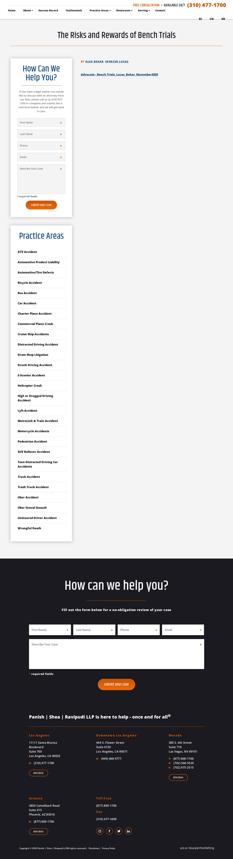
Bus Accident (27, 293)
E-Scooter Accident (31, 375)
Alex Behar (94, 61)
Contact (160, 10)
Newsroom (123, 10)
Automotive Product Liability (39, 262)
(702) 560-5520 (181, 763)
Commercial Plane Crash (35, 324)
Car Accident (27, 303)
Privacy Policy (108, 848)
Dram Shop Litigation (33, 355)
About (27, 10)
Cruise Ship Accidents (33, 334)
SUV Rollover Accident (34, 452)
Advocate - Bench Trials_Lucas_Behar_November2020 (119, 74)
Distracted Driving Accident (38, 344)
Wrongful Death (29, 528)
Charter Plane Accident (34, 314)
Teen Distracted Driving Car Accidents (38, 464)
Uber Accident (28, 497)
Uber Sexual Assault (32, 508)
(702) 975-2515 (181, 767)
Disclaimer (93, 848)
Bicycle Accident (30, 283)
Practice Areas (99, 10)
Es (200, 19)
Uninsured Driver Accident (37, 518)
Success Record (48, 10)
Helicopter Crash (30, 386)
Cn (212, 19)
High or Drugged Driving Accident (35, 398)
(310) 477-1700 (206, 5)
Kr (223, 19)
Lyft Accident (27, 411)
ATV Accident (27, 252)
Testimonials (74, 10)
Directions (38, 773)
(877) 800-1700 (181, 759)
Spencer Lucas (116, 61)
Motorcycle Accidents (33, 431)
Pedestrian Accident (32, 441)
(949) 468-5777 (108, 759)
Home (12, 10)
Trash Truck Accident (33, 487)
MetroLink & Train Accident (38, 421)
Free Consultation (146, 5)
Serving (143, 10)
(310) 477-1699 (106, 819)
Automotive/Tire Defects (36, 272)
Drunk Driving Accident (35, 365)
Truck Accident (29, 477)
